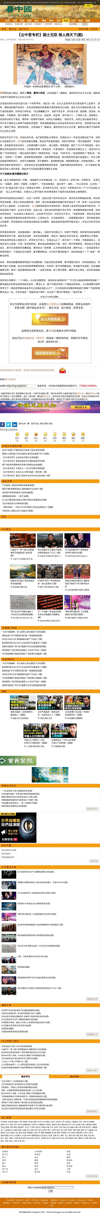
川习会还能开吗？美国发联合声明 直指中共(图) (36, 893)
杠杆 (36, 1130)
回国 (85, 1135)
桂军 (24, 1138)
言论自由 (43, 1135)
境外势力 (51, 587)
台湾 (69, 590)
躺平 (41, 587)
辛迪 (69, 1172)
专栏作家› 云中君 (88, 29)
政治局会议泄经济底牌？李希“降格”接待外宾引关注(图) (23, 1052)
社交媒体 (8, 1130)
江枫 (69, 1169)
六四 (62, 1122)
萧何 (20, 141)
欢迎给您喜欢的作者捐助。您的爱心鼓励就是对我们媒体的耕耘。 (28, 370)
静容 (36, 1166)
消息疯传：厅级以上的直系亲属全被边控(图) (19, 1087)
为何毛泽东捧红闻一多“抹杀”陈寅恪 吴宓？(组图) (21, 1013)
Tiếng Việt (81, 1200)
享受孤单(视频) (23, 967)
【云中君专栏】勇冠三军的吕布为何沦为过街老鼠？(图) (26, 476)
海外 (7, 1138)
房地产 (70, 1130)
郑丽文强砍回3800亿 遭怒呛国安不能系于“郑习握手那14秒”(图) (26, 1105)
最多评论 (25, 1076)
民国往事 (19, 24)
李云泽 (60, 621)
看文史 (12, 29)
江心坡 (24, 1135)
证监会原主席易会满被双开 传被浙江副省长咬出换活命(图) (25, 1016)
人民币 (53, 1130)
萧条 (46, 718)
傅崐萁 (86, 590)
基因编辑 (48, 1133)
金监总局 (54, 621)
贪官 (60, 1127)
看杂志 (45, 1203)
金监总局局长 (45, 621)
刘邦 (2, 93)
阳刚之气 (74, 618)
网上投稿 (10, 1200)
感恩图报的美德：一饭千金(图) (15, 496)
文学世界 (48, 24)
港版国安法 (27, 1124)
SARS (29, 1135)
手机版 (67, 40)
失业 (50, 718)
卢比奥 (30, 1122)
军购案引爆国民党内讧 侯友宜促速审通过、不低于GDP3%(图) (42, 882)
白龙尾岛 (18, 1135)
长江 (7, 1124)
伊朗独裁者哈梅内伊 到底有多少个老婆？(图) (19, 800)
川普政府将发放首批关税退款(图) (14, 1032)
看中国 (20, 11)
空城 (42, 746)
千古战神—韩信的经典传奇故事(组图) (18, 485)
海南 (15, 718)
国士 (37, 424)
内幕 (47, 1127)
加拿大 (20, 1130)
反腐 (75, 1127)
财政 (78, 1130)
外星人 (11, 1141)
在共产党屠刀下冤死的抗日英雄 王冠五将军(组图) (23, 450)
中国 (45, 587)
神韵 (69, 618)
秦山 (4, 1166)
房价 (20, 1133)
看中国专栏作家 (10, 1147)
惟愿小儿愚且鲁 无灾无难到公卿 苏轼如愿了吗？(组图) (25, 454)
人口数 (29, 746)
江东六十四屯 (88, 1133)
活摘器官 (75, 1122)
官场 (22, 20)
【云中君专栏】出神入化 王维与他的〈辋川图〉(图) (24, 472)
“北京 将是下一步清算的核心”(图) (14, 1081)
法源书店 (37, 1203)
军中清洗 (54, 556)
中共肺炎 (4, 1122)
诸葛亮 (71, 1138)
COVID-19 (40, 1122)
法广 (2, 1130)
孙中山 (32, 1138)
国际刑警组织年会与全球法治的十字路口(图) (19, 797)
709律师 (64, 1133)
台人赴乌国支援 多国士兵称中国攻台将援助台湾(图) (24, 500)
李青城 (69, 1166)
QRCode (22, 424)
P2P (38, 1133)
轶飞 (4, 1157)
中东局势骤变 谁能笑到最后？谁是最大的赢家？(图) (24, 654)
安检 (42, 718)
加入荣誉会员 (53, 304)
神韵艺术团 (27, 1203)
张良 (34, 206)
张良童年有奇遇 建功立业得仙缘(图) (17, 492)
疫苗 (11, 1124)
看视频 (53, 1203)
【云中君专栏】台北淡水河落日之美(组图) (20, 457)
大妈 (16, 1133)
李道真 (37, 1154)
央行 (28, 1130)
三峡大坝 (86, 1122)
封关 (19, 718)
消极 (57, 587)
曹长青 (37, 1172)
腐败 (72, 1127)
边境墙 (7, 1127)
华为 (68, 1127)
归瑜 (69, 1154)
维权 (63, 746)
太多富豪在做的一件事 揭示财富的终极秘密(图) (20, 794)
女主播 (49, 1135)
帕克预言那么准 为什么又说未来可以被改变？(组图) (24, 643)
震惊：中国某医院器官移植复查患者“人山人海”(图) (21, 1090)
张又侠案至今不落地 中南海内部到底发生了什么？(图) (39, 988)
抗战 (27, 1138)
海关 (74, 1135)
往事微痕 (41, 1124)
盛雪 (36, 1163)
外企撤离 (71, 718)
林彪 (53, 1138)
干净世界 (16, 1203)
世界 (58, 20)
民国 (20, 1138)
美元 (40, 1130)
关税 (2, 1127)
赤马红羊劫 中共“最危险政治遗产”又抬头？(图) (22, 639)
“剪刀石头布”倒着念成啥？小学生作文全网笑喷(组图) (38, 946)
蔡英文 (3, 1133)
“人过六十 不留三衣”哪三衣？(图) (14, 1061)
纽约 (51, 20)
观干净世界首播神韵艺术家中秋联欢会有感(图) (22, 465)
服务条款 (44, 1200)
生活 (73, 20)
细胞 (22, 587)
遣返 (77, 1135)
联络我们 (19, 1200)
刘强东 (12, 1133)
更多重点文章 (92, 999)
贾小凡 (5, 1154)
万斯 (11, 1127)
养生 (23, 1141)
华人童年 (16, 618)
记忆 (25, 587)
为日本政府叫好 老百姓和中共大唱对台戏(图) (19, 1058)
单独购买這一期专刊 (33, 338)
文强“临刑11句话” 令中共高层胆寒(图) (16, 1046)
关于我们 (35, 1200)
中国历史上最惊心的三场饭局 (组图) (17, 511)
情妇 (64, 1127)
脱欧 (24, 1130)
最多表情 (74, 1076)
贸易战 (47, 1122)
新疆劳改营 (36, 1135)
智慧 (86, 1138)
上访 (68, 1133)
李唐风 (69, 1160)
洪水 (15, 1124)
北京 (7, 1133)
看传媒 (68, 1203)
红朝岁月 (38, 24)
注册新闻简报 (9, 1182)
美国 (29, 20)
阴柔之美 (82, 618)
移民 (62, 1135)
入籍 (89, 1135)
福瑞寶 (76, 1203)
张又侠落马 (6, 854)
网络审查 (79, 1133)
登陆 (50, 330)
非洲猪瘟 (30, 1133)
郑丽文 (81, 590)
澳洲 (16, 1138)
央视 (54, 1135)
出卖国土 (68, 1122)
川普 (20, 1122)
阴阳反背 (89, 618)
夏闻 (69, 1157)
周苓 (4, 1160)
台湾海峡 (88, 556)
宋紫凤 (5, 1151)
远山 (36, 1157)
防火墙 (54, 1133)
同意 (88, 6)
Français (71, 1200)
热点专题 (6, 845)
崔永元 (38, 1127)
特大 (88, 40)
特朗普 (25, 1122)
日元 (62, 1130)
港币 (65, 1130)
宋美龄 (43, 1138)
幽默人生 (81, 1138)
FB (12, 1130)
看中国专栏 (10, 379)
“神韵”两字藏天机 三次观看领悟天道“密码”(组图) (36, 914)
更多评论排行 (92, 1111)
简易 (69, 1151)
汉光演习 (34, 1124)
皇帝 (66, 1138)
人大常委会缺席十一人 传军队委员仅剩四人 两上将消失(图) (25, 1064)
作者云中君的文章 (12, 446)
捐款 (27, 1200)
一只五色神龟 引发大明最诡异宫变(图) (16, 791)
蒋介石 (38, 1138)
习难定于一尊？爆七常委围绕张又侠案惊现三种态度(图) (22, 553)
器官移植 (16, 587)
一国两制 (94, 1127)
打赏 (78, 40)
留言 (83, 40)
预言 (2, 1141)
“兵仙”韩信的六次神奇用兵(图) (15, 503)
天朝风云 (9, 24)
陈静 (36, 1160)
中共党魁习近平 (24, 559)
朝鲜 (15, 1130)
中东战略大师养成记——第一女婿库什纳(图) (19, 803)
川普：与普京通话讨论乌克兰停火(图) (32, 956)
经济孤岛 (25, 718)
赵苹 (69, 1163)
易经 (76, 1138)
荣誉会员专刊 (9, 786)
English (63, 1200)
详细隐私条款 (50, 6)
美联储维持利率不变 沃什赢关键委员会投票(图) (36, 978)
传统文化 (58, 24)
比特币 (44, 1130)
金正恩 (78, 1124)
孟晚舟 (94, 1124)
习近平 (15, 559)
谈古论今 (29, 24)
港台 (36, 20)
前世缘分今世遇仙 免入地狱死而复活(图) (33, 903)
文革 (19, 1141)
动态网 (94, 1203)
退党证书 (85, 1203)
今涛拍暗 (38, 1151)
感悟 (90, 1138)
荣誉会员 (80, 393)
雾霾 (42, 1133)
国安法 (3, 1124)
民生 (2, 1138)
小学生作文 (33, 618)
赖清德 (89, 1124)
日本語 (90, 1200)
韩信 (71, 115)
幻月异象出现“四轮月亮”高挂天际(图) (16, 1025)
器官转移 (36, 746)
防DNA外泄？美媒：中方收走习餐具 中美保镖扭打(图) (23, 1055)
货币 (49, 1130)
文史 (66, 20)
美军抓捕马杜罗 (8, 857)
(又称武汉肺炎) (13, 1122)
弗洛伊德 (64, 1124)
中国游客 (57, 746)
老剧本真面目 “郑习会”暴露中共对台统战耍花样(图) (24, 646)
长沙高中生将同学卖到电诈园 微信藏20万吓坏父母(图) (23, 1108)
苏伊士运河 (80, 556)
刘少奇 (58, 1138)
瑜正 (36, 1169)
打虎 (79, 1127)
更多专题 (93, 861)
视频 (88, 20)
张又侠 (33, 559)
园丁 (4, 1163)
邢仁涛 (5, 1169)
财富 (82, 1130)
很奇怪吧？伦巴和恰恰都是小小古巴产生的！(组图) (24, 650)
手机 (94, 1138)
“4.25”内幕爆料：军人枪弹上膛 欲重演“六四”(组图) (23, 632)
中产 (86, 1130)
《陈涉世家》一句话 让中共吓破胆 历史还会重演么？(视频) (27, 507)
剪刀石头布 (24, 618)
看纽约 (61, 1203)
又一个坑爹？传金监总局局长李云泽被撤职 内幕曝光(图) (49, 614)
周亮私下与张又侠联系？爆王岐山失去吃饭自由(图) (22, 1102)
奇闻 (80, 20)
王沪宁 (27, 1127)
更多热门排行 (92, 1070)
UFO (69, 1124)
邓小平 (49, 1138)
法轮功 (73, 1133)
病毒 (35, 1122)
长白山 (11, 1135)
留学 (70, 1135)
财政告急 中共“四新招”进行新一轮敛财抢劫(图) (22, 635)
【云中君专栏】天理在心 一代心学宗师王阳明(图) (23, 468)
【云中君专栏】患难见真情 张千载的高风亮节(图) (23, 461)
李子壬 (5, 1172)
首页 (7, 20)
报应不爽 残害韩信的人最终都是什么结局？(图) (22, 489)
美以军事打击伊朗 (9, 850)
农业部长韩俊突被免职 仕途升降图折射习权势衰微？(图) (40, 925)
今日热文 (6, 529)
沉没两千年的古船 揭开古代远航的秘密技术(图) (20, 1010)
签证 (81, 1135)
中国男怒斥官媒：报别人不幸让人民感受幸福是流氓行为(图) (25, 1022)
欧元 (58, 1130)
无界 (51, 1206)
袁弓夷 (19, 1124)
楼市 (74, 1130)
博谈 (44, 20)
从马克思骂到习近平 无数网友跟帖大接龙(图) (35, 872)
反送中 (56, 1127)
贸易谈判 (20, 1127)
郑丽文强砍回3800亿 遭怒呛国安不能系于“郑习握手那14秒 (77, 584)
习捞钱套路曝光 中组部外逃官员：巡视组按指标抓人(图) (24, 1096)
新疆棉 (92, 1122)
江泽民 (32, 1127)
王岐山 (83, 1124)
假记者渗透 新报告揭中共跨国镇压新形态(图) (35, 935)
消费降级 (79, 718)
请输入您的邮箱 (34, 1188)
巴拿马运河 (71, 556)
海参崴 (90, 1130)
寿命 (15, 1141)
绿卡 (93, 1135)
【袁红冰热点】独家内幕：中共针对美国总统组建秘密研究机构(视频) (29, 1099)
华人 (58, 1135)
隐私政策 (54, 1200)
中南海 (48, 556)
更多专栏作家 (92, 1176)
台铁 (80, 1122)
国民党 (54, 1124)
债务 (32, 1130)
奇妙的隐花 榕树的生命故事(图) (14, 806)
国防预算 (74, 590)
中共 (73, 1124)
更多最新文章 (92, 1034)
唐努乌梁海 (5, 1135)
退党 (59, 1124)
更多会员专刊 (92, 809)
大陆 (15, 20)
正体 (73, 40)
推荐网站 (6, 1203)
